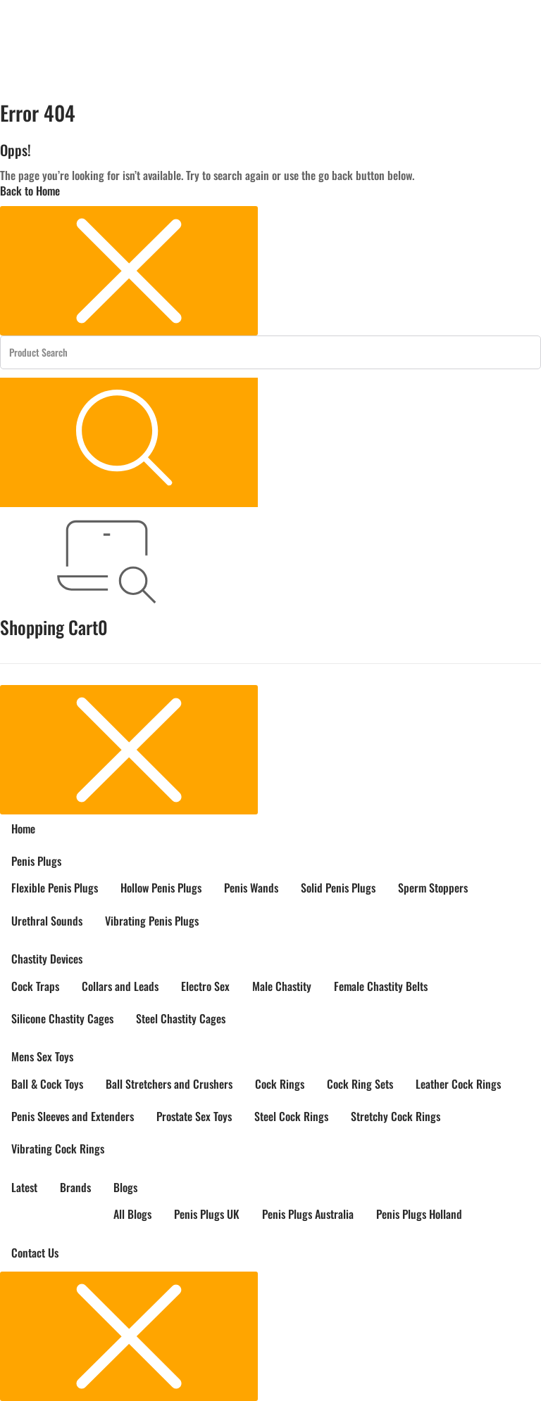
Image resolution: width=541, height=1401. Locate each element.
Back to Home (30, 190)
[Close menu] (129, 270)
